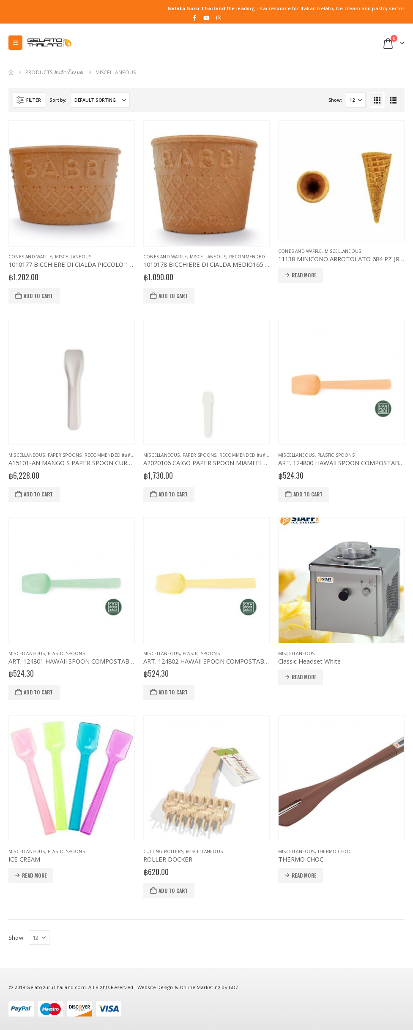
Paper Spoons (65, 455)
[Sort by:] (100, 100)
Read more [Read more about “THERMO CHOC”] (304, 875)
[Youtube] (206, 17)
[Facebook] (194, 17)
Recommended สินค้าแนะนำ (260, 257)
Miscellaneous (73, 257)
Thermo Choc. (335, 851)
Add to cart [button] (38, 295)
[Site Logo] (49, 43)
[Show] (356, 100)
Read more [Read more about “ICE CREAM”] (34, 875)
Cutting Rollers (163, 851)
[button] (15, 42)
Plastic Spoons (336, 455)
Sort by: (57, 100)
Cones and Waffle (30, 257)
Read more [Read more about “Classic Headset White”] (304, 676)
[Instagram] (218, 17)
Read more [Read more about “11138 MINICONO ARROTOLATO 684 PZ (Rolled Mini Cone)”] (304, 275)
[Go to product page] (71, 183)
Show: (335, 100)
